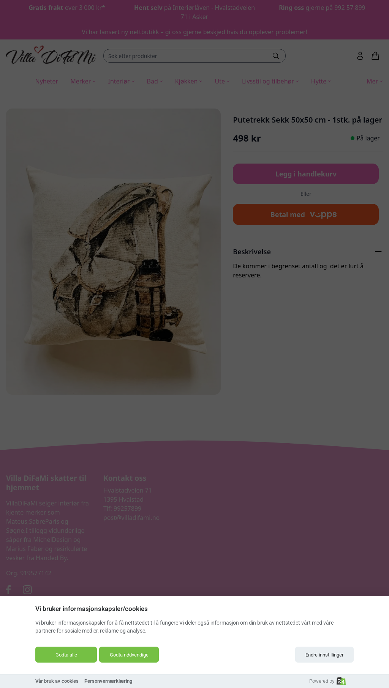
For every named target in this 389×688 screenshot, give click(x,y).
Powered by (327, 681)
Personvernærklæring (108, 681)
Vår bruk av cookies (57, 681)
